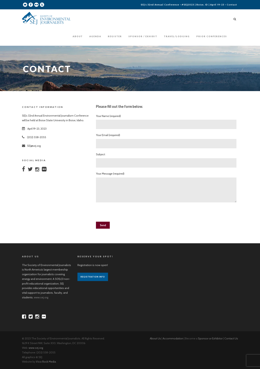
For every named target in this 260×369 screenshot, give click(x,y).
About (78, 36)
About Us (155, 338)
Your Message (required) (167, 188)
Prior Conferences (211, 36)
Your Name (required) (167, 121)
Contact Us (231, 338)
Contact (232, 4)
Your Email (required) (167, 140)
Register (115, 36)
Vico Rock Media (46, 361)
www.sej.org (41, 297)
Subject (167, 160)
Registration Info (93, 276)
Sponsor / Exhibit (142, 36)
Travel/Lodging (177, 36)
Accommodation (173, 338)
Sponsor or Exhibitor (210, 338)
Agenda (95, 36)
